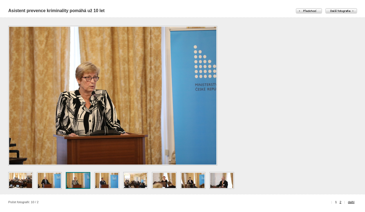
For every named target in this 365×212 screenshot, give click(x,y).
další (351, 202)
